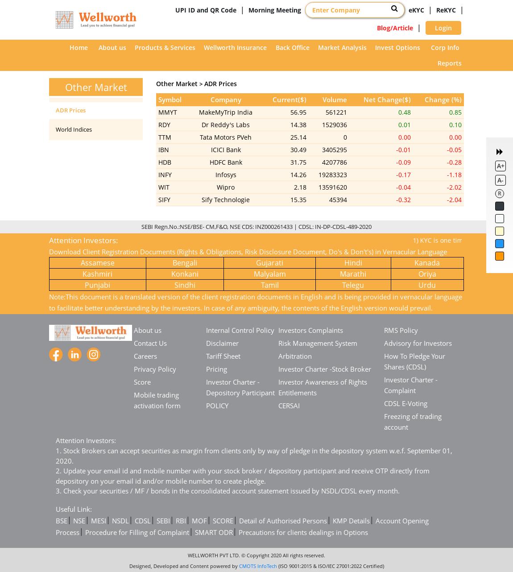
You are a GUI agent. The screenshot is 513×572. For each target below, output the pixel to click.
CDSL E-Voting (405, 403)
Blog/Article (395, 28)
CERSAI (289, 405)
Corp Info (445, 47)
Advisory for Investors (418, 343)
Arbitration (295, 356)
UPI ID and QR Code (205, 10)
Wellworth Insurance (235, 47)
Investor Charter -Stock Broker (324, 369)
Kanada (427, 263)
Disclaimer (222, 343)
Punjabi (97, 285)
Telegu (353, 285)
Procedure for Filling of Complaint (137, 532)
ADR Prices (71, 110)
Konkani (185, 274)
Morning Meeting (274, 10)
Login (443, 28)
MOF (199, 520)
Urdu (427, 285)
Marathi (353, 274)
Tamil (270, 285)
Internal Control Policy (240, 330)
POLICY (217, 405)
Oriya (427, 274)
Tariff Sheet (223, 356)
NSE (79, 520)
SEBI (163, 520)
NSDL (120, 520)
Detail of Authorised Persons (283, 520)
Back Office (293, 47)
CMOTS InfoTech (258, 566)
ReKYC (446, 10)
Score (142, 381)
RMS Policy (401, 330)
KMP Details (351, 520)
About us (112, 47)
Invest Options (397, 47)
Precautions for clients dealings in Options (303, 532)
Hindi (353, 263)
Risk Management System (317, 343)
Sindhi (184, 285)
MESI (98, 520)
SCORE (223, 520)
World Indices (74, 129)
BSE (61, 520)
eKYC (416, 10)
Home (79, 47)
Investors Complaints (310, 330)
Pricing (216, 369)
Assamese (98, 263)
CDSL (143, 520)
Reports (450, 63)
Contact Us (150, 343)
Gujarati (269, 263)
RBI (181, 520)
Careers (145, 356)
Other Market (177, 83)
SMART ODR (214, 532)
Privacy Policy (155, 369)
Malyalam (270, 274)
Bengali (185, 263)
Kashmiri (97, 274)
